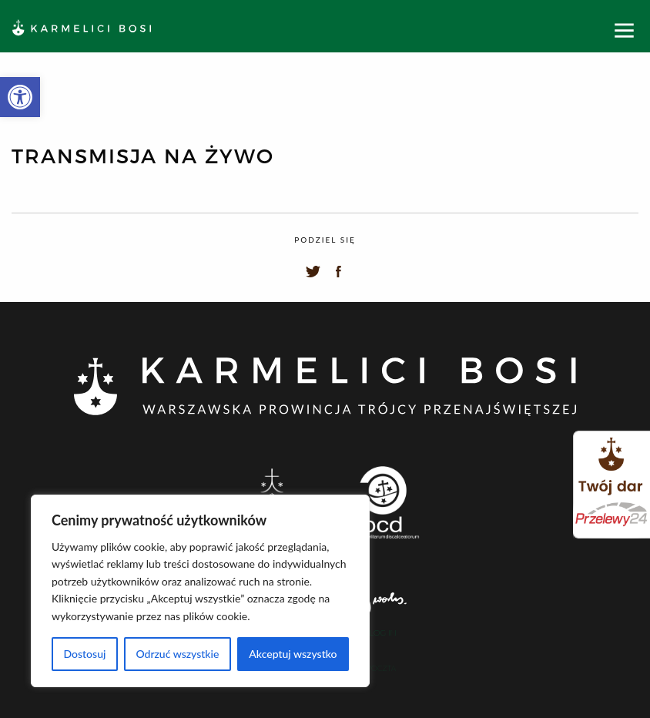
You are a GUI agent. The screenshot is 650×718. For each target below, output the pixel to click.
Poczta (381, 668)
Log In (382, 633)
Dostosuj (84, 653)
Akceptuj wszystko (293, 653)
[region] (200, 591)
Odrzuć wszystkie (177, 653)
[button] (20, 97)
